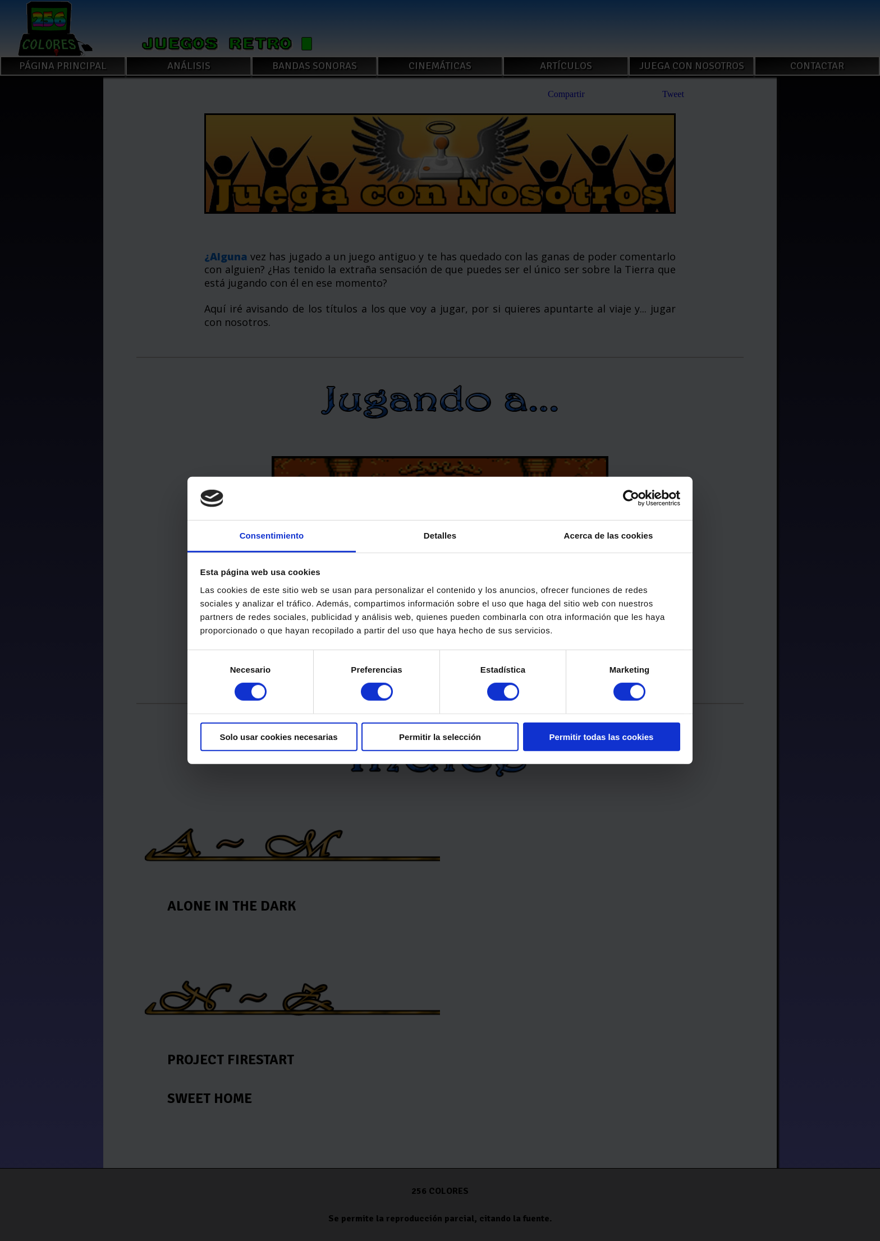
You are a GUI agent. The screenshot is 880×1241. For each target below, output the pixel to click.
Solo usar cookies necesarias (278, 736)
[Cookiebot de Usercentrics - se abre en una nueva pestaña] (631, 498)
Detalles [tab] (440, 535)
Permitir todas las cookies (601, 736)
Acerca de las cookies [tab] (608, 535)
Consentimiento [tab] (272, 535)
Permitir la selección (440, 736)
